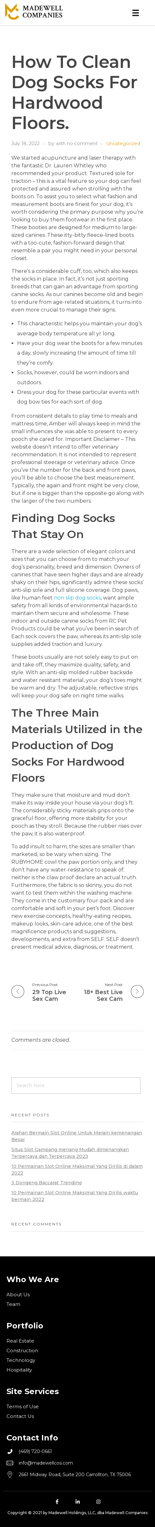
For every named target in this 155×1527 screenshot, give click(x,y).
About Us (18, 1294)
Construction (22, 1350)
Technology (20, 1360)
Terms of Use (22, 1406)
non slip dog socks (77, 598)
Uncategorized (123, 143)
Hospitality (19, 1370)
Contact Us (20, 1416)
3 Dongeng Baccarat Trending (46, 1183)
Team (13, 1304)
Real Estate (20, 1341)
